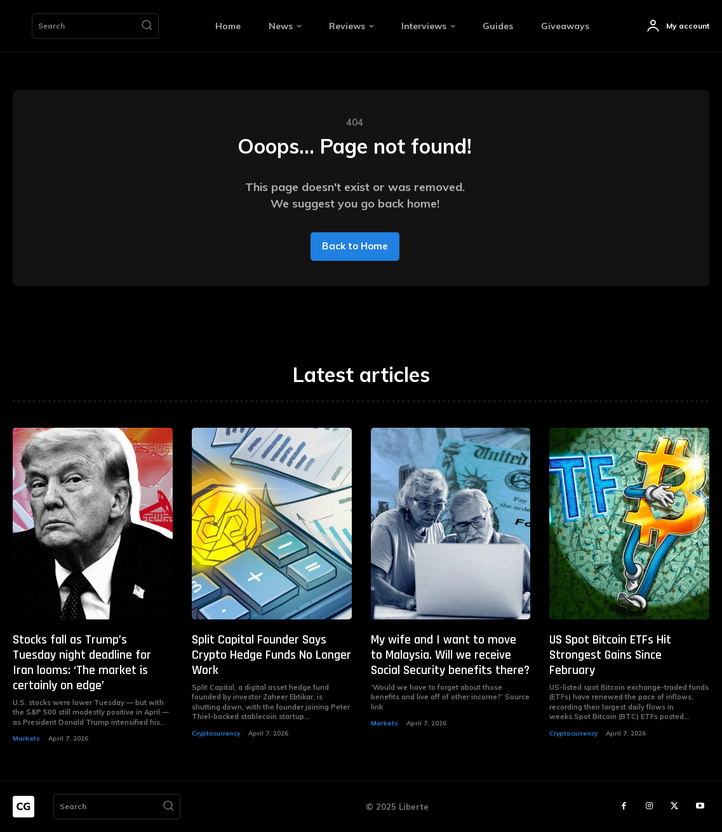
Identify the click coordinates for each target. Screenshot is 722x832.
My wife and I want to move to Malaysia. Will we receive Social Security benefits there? (450, 654)
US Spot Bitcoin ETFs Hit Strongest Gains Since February (610, 654)
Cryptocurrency (216, 733)
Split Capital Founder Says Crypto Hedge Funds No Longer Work (271, 654)
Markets (26, 738)
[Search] (147, 26)
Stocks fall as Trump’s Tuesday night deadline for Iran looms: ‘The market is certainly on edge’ (82, 662)
